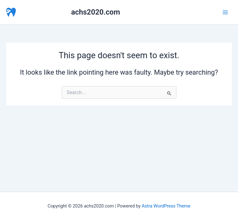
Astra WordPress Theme (166, 206)
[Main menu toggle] (225, 12)
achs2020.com (95, 12)
